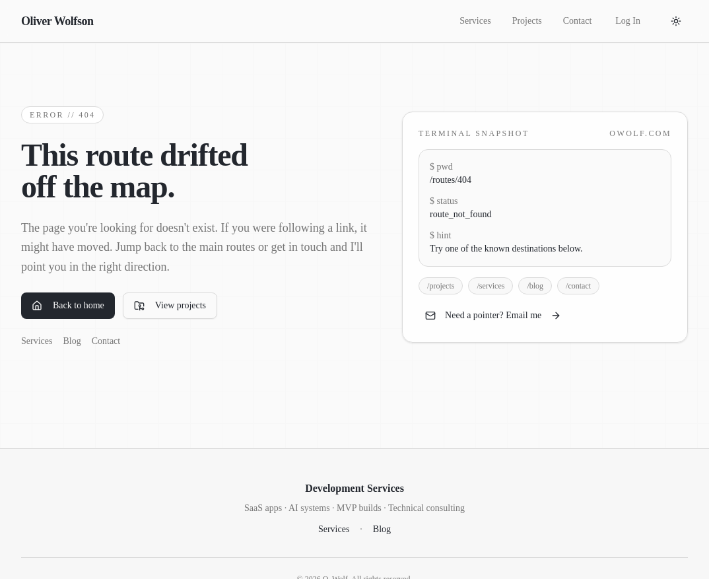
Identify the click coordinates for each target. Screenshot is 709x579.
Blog (72, 341)
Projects (527, 21)
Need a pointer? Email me (493, 315)
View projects (170, 305)
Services (474, 21)
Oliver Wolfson (57, 21)
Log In (627, 21)
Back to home (68, 305)
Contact (577, 21)
